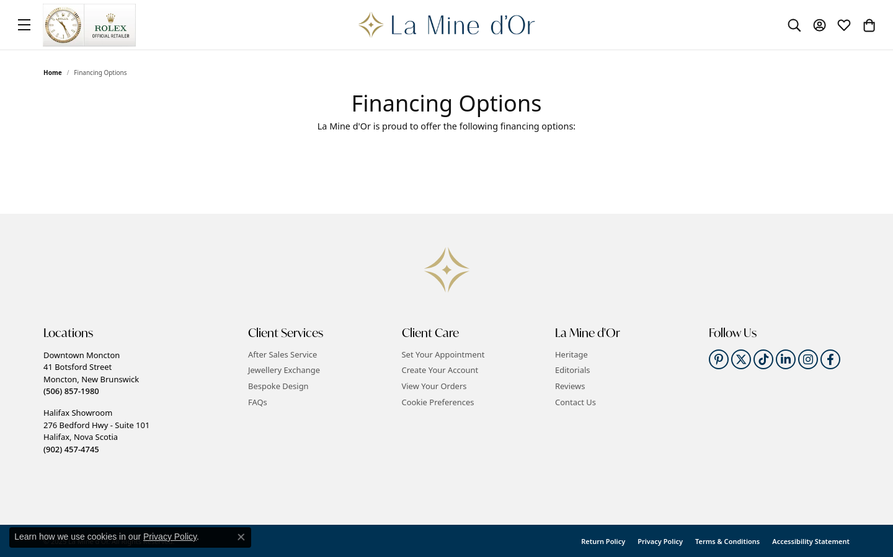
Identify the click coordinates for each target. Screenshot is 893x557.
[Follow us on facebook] (830, 359)
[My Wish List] (844, 25)
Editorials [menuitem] (572, 370)
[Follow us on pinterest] (719, 359)
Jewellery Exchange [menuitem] (284, 370)
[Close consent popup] (241, 537)
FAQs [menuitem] (257, 402)
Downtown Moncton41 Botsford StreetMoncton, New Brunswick (91, 373)
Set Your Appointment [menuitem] (443, 354)
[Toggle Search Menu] (794, 25)
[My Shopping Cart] (869, 25)
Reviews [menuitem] (570, 386)
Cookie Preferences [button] (438, 402)
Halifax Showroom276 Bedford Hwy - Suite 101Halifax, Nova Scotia (96, 430)
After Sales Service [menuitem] (282, 354)
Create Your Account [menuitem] (440, 370)
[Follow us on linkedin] (786, 359)
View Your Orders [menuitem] (434, 386)
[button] (139, 333)
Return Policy (603, 541)
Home (52, 72)
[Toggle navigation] (24, 25)
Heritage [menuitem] (571, 354)
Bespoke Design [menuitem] (278, 386)
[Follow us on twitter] (741, 359)
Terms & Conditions (727, 541)
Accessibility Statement (811, 541)
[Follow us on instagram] (808, 359)
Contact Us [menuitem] (575, 402)
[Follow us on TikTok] (763, 359)
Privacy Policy (660, 541)
